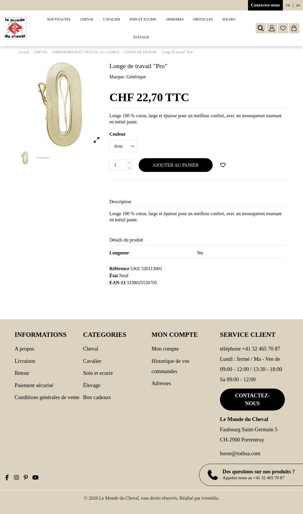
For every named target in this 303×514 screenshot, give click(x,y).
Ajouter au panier (176, 165)
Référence (119, 268)
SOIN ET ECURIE (98, 373)
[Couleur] (123, 146)
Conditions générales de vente (47, 397)
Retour (22, 373)
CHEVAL (90, 349)
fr (288, 5)
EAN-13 (117, 282)
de (298, 5)
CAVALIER (92, 361)
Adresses (161, 383)
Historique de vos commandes (171, 366)
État (113, 275)
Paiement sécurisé (34, 385)
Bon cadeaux (97, 397)
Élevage (91, 385)
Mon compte (165, 349)
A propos (24, 349)
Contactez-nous (265, 5)
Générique (136, 76)
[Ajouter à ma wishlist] (223, 165)
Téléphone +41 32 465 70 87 (250, 349)
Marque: (117, 76)
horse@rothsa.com (240, 453)
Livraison (25, 361)
